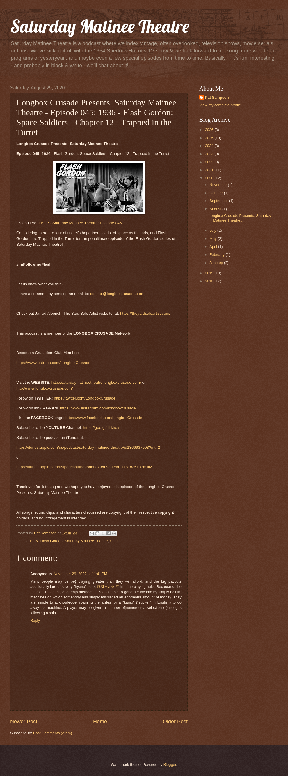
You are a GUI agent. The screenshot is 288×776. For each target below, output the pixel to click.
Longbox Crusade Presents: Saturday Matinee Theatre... (240, 217)
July (213, 230)
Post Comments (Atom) (52, 733)
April (213, 246)
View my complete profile (220, 105)
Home (100, 721)
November (218, 185)
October (216, 193)
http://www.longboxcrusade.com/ (44, 388)
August (215, 209)
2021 (209, 170)
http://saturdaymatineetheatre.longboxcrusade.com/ (96, 382)
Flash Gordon (51, 541)
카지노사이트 (108, 586)
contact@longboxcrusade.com (116, 293)
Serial (115, 541)
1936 (33, 541)
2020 (209, 178)
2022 (209, 162)
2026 (209, 130)
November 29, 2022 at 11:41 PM (80, 574)
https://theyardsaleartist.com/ (145, 313)
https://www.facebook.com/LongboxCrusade (103, 418)
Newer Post (23, 721)
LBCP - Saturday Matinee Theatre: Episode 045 (80, 223)
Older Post (175, 721)
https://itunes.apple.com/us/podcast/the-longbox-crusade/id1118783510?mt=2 (84, 467)
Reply (35, 620)
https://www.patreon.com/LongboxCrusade (53, 362)
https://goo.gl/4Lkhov (101, 427)
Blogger (169, 764)
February (217, 254)
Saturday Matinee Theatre (99, 26)
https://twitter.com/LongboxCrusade (84, 398)
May (213, 238)
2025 (209, 138)
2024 (209, 146)
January (216, 263)
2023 (209, 154)
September (219, 201)
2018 (209, 281)
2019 (209, 273)
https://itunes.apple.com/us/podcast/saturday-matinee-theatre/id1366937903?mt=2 (88, 447)
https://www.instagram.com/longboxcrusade (98, 408)
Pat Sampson (217, 97)
